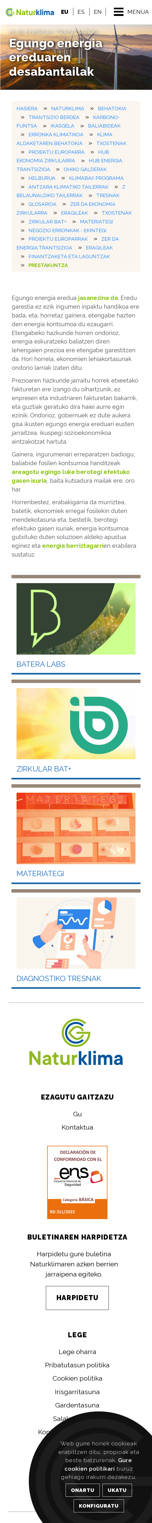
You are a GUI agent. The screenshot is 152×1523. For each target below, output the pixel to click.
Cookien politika (77, 1378)
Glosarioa (43, 204)
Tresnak (107, 195)
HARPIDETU (77, 1298)
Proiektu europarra (57, 152)
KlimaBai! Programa (96, 178)
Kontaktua (77, 1127)
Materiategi (96, 221)
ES (81, 12)
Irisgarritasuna (77, 1392)
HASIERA (27, 108)
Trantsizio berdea (54, 117)
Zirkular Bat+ (47, 221)
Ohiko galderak (85, 169)
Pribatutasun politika (77, 1365)
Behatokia (112, 108)
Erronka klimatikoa (56, 134)
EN (98, 12)
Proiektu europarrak (58, 239)
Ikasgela (62, 126)
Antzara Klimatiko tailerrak (69, 186)
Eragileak (74, 213)
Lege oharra (77, 1352)
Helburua (42, 178)
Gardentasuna (77, 1405)
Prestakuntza (48, 265)
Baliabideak (104, 126)
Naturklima (67, 108)
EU (64, 12)
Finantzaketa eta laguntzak (69, 256)
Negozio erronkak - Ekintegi (67, 230)
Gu (77, 1114)
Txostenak (111, 143)
